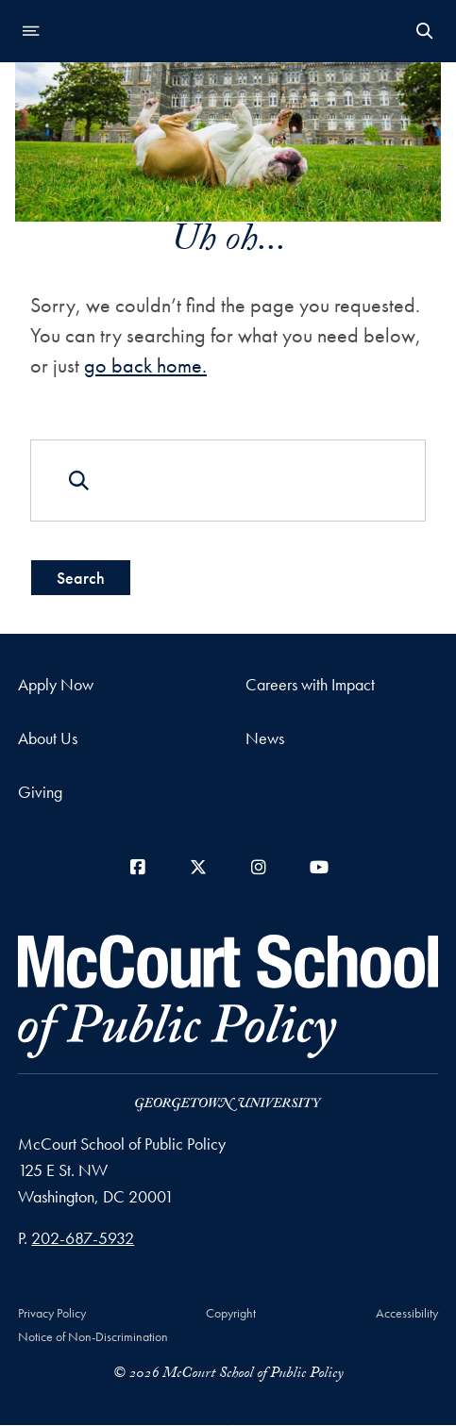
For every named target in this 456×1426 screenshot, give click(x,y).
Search (81, 578)
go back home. (145, 365)
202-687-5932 (82, 1238)
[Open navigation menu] (31, 31)
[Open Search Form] (425, 31)
